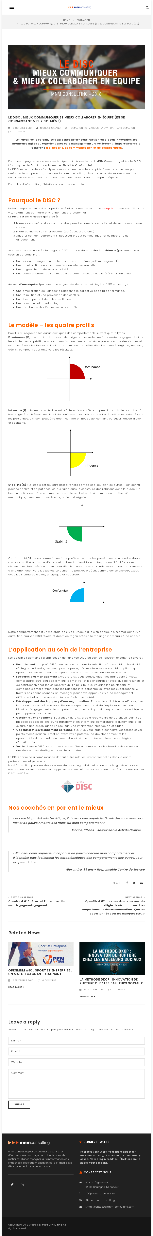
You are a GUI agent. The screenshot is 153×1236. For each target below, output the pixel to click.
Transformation (125, 128)
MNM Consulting (52, 1224)
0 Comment (20, 131)
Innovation (106, 128)
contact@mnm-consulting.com (114, 1206)
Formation (76, 128)
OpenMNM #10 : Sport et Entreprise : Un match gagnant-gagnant (36, 903)
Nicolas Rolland (50, 128)
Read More (15, 987)
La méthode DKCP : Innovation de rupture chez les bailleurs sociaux (111, 981)
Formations (91, 128)
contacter (78, 184)
